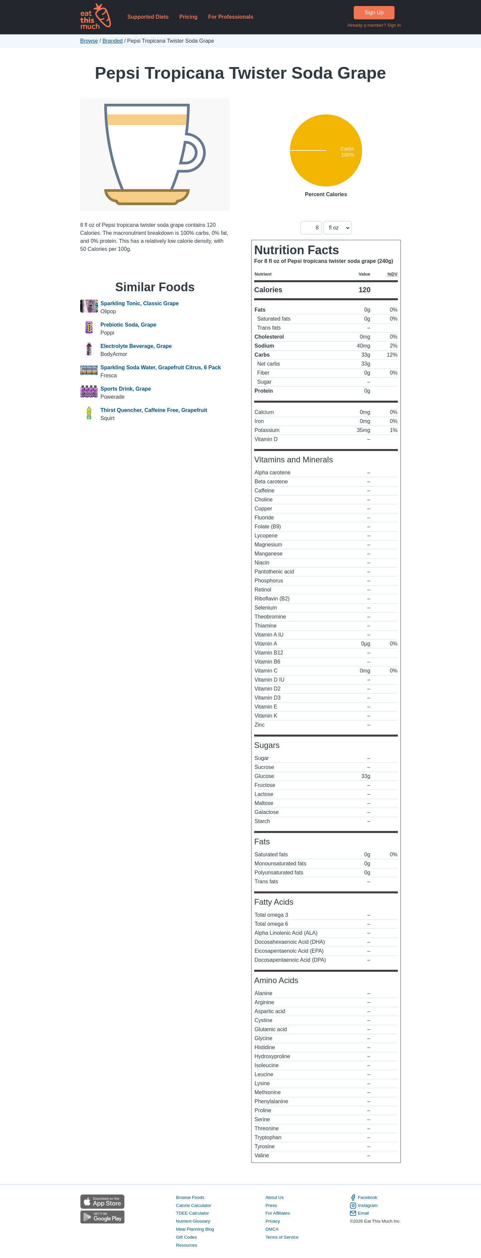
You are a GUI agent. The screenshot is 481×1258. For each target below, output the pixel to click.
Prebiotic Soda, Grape (128, 325)
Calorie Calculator (193, 1205)
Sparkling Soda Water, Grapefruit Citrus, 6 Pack (161, 367)
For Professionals (230, 17)
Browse (89, 41)
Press (271, 1205)
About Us (275, 1197)
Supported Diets (148, 17)
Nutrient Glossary (193, 1221)
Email (359, 1213)
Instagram (363, 1205)
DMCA (272, 1229)
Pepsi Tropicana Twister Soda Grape (240, 72)
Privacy (273, 1221)
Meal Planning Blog (195, 1229)
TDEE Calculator (192, 1213)
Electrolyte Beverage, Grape (136, 346)
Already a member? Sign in (374, 25)
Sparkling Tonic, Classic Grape (140, 303)
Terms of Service (282, 1237)
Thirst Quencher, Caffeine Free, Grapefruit (154, 410)
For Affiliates (278, 1213)
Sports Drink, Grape (126, 389)
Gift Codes (186, 1237)
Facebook (363, 1197)
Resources (186, 1245)
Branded (113, 41)
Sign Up (374, 12)
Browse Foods (190, 1197)
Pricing (188, 17)
